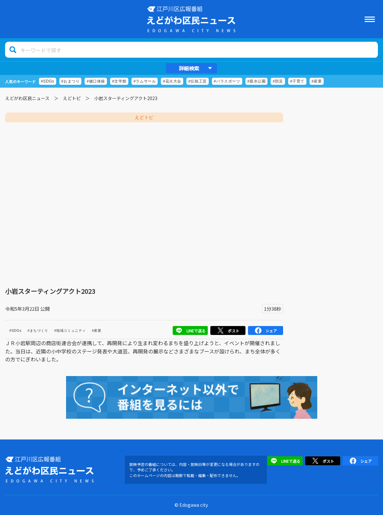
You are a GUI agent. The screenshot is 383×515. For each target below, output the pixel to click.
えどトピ (72, 98)
